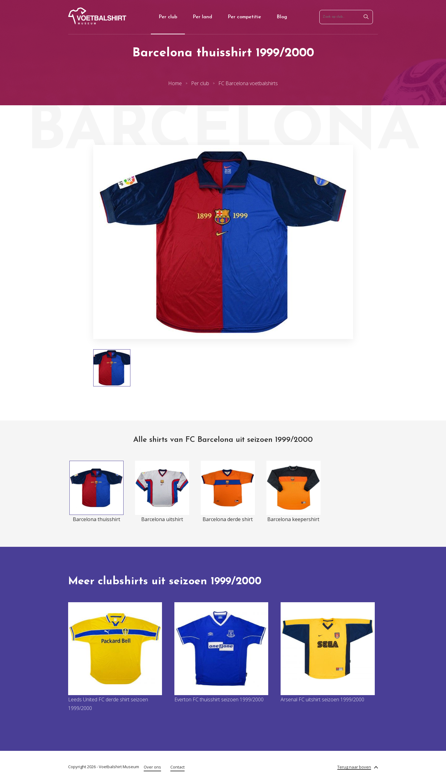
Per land (202, 17)
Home (175, 83)
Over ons (152, 767)
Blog (282, 17)
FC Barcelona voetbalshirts (248, 83)
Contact (177, 767)
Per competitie (244, 17)
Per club (168, 17)
